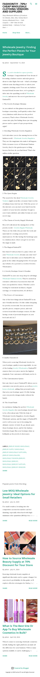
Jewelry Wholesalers (20, 368)
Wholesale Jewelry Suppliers (24, 138)
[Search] (31, 4)
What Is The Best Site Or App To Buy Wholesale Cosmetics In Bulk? (18, 629)
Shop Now (16, 33)
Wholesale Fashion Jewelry (14, 458)
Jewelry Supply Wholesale (23, 228)
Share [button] (5, 471)
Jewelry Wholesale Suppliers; (15, 452)
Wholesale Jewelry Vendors (14, 467)
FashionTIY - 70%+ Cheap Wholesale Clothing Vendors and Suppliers (15, 7)
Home (5, 33)
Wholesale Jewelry (13, 255)
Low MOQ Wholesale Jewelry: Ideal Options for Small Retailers (19, 494)
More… (28, 33)
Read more (33, 521)
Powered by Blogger (20, 668)
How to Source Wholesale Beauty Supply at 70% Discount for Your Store (19, 561)
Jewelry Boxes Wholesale (19, 446)
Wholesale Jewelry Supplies (14, 464)
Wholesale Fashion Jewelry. (12, 279)
